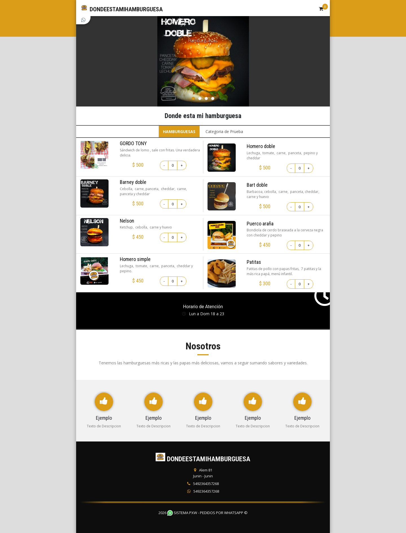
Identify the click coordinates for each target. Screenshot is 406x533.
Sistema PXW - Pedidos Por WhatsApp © (207, 512)
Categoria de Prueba (224, 131)
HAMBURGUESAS (179, 131)
